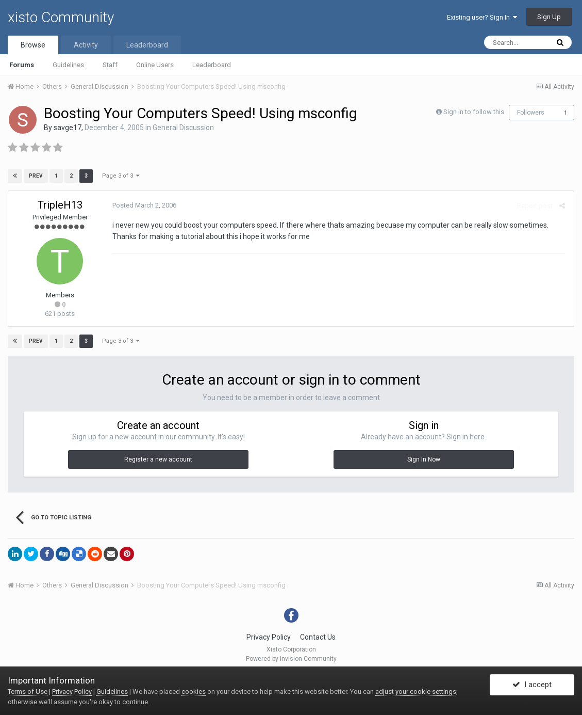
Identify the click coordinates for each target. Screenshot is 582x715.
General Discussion (183, 127)
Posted (143, 205)
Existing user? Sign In (482, 17)
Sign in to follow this (473, 112)
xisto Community (61, 17)
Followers (530, 112)
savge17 (67, 127)
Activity (86, 45)
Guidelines (68, 65)
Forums (21, 65)
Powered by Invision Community (291, 658)
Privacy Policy (268, 637)
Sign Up (549, 17)
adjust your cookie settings (415, 691)
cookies (193, 691)
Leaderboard (211, 65)
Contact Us (318, 637)
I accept (532, 685)
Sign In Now (423, 459)
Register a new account (158, 459)
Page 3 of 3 (120, 175)
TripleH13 (60, 205)
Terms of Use (27, 691)
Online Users (155, 65)
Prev (36, 176)
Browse (33, 45)
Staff (110, 65)
